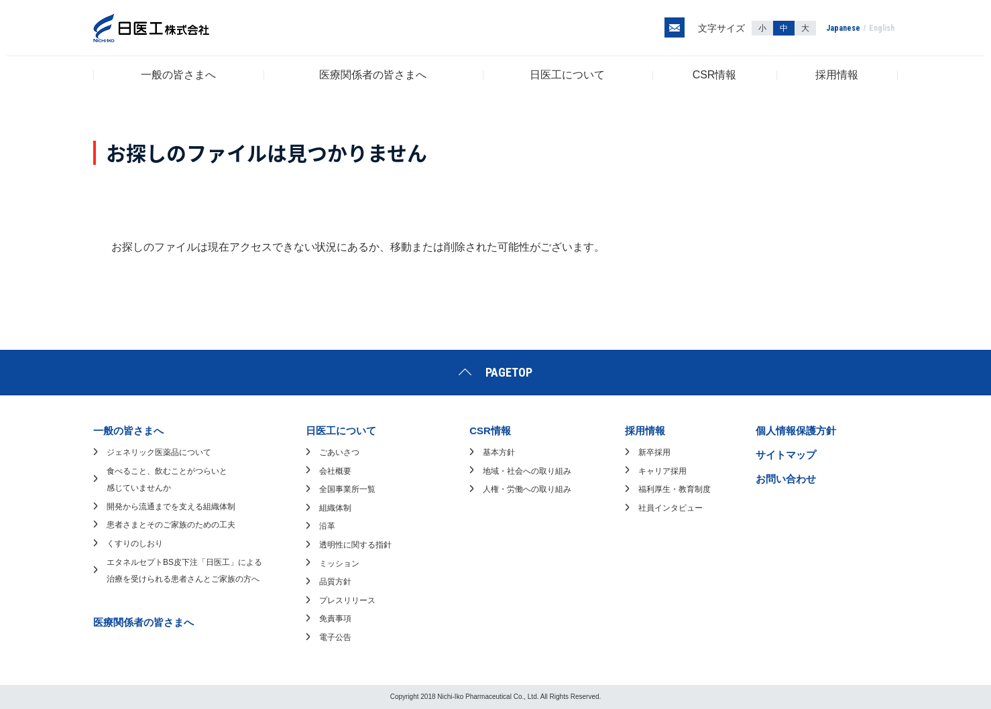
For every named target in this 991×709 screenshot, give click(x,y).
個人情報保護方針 (796, 430)
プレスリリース (347, 600)
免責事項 (335, 618)
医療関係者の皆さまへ (372, 74)
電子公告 (335, 637)
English (881, 28)
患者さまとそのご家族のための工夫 (171, 524)
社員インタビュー (670, 508)
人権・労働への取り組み (527, 489)
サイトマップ (786, 454)
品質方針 (335, 581)
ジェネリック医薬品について (159, 452)
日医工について (567, 74)
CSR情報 (715, 74)
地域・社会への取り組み (527, 471)
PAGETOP (508, 372)
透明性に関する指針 (355, 545)
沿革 (327, 526)
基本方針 (499, 452)
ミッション (339, 563)
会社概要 (335, 471)
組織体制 (335, 508)
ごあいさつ (339, 452)
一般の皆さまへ (178, 74)
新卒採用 (654, 452)
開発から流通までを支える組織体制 (171, 506)
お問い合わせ (786, 479)
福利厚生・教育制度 (674, 489)
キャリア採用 (662, 471)
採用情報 (836, 74)
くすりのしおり (135, 543)
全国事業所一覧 (347, 489)
